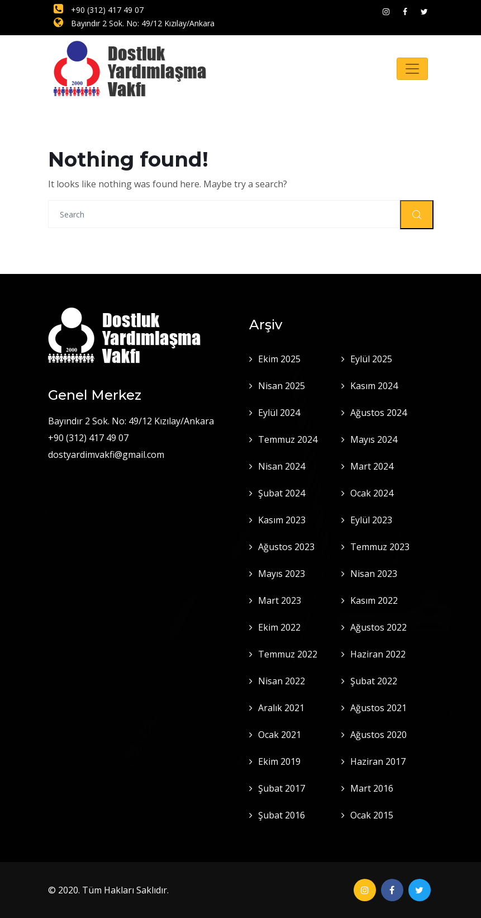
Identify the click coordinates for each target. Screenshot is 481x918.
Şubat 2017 (281, 788)
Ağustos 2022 (378, 627)
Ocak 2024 (371, 493)
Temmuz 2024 (287, 439)
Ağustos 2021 (378, 708)
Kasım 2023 (282, 520)
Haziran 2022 (378, 654)
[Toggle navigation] (412, 69)
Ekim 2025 (279, 359)
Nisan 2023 (373, 573)
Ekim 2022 (279, 627)
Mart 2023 (279, 600)
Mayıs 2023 (281, 573)
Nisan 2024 (281, 466)
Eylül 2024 (279, 412)
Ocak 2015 (371, 815)
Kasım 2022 (374, 600)
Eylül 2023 (371, 520)
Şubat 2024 (281, 493)
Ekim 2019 (279, 761)
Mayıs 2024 (373, 439)
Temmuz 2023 (379, 547)
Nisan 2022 (281, 681)
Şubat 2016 (281, 815)
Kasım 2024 (374, 386)
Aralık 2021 (281, 708)
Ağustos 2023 (286, 547)
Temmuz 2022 (287, 654)
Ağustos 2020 (378, 734)
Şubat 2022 (373, 681)
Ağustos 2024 (378, 412)
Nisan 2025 (281, 386)
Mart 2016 (371, 788)
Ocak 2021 (279, 734)
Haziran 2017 (378, 761)
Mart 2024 (371, 466)
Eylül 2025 (371, 359)
